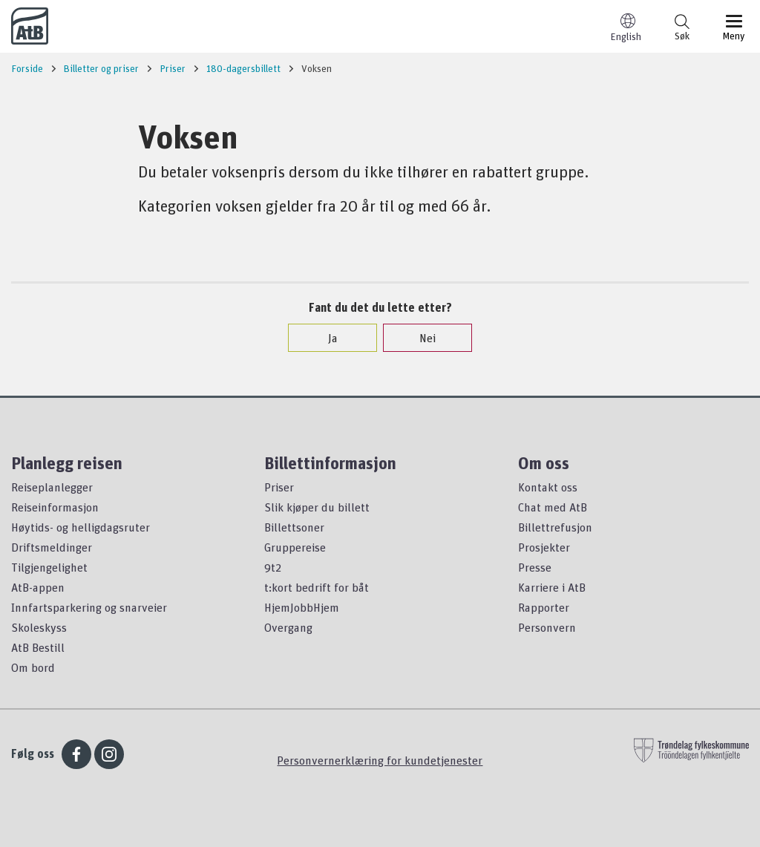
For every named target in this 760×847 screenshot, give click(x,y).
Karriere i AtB (552, 587)
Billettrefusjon (555, 527)
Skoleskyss (39, 627)
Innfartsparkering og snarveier (89, 607)
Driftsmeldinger (51, 547)
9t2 (272, 567)
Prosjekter (544, 547)
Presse (534, 567)
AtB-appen (38, 587)
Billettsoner (294, 527)
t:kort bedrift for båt (316, 587)
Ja (325, 337)
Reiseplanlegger (52, 487)
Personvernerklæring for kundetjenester (379, 760)
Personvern (547, 627)
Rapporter (543, 607)
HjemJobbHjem (301, 607)
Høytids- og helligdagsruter (80, 527)
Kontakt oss (547, 487)
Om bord (33, 667)
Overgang (288, 627)
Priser (279, 487)
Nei (420, 337)
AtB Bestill (38, 647)
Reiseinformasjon (55, 507)
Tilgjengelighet (49, 567)
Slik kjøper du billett (317, 507)
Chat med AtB (552, 507)
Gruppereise (295, 547)
